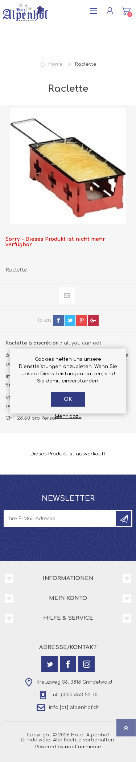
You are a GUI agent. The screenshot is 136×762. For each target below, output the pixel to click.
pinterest (81, 320)
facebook (58, 320)
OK (68, 399)
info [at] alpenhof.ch (74, 707)
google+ (93, 320)
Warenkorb (126, 11)
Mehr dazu (68, 416)
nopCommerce (83, 746)
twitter (70, 320)
